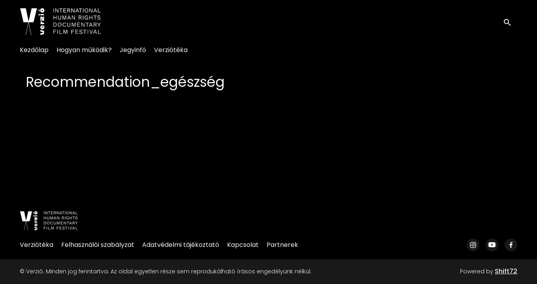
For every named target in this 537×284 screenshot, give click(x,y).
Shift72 (506, 271)
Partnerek (282, 244)
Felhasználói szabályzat (97, 244)
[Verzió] (49, 221)
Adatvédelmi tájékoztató (180, 244)
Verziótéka (171, 49)
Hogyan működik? (84, 49)
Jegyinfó (133, 49)
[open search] (510, 21)
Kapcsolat (243, 244)
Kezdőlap (34, 49)
